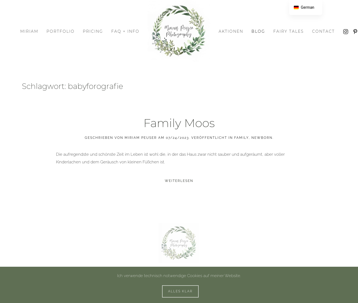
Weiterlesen (179, 181)
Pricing (93, 31)
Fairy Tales (288, 31)
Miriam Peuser (141, 138)
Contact (323, 31)
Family (241, 138)
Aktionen (231, 31)
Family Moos (179, 123)
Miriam (29, 31)
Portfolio (60, 31)
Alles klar (180, 291)
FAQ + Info (125, 31)
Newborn (261, 138)
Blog (258, 31)
